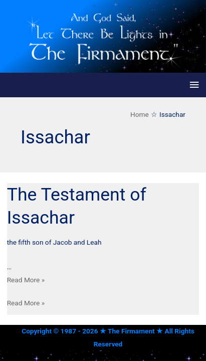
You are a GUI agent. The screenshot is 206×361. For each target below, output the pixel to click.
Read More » (26, 280)
